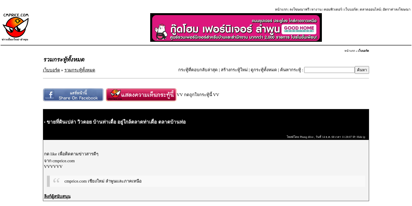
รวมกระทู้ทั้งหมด (79, 70)
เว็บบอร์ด (351, 9)
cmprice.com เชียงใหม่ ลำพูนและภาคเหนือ (102, 181)
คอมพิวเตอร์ (333, 9)
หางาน (316, 9)
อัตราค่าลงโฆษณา (397, 9)
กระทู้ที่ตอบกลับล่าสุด (198, 70)
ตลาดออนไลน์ (370, 9)
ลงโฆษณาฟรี (299, 9)
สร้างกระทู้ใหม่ (234, 70)
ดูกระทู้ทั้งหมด (264, 70)
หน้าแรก (281, 9)
